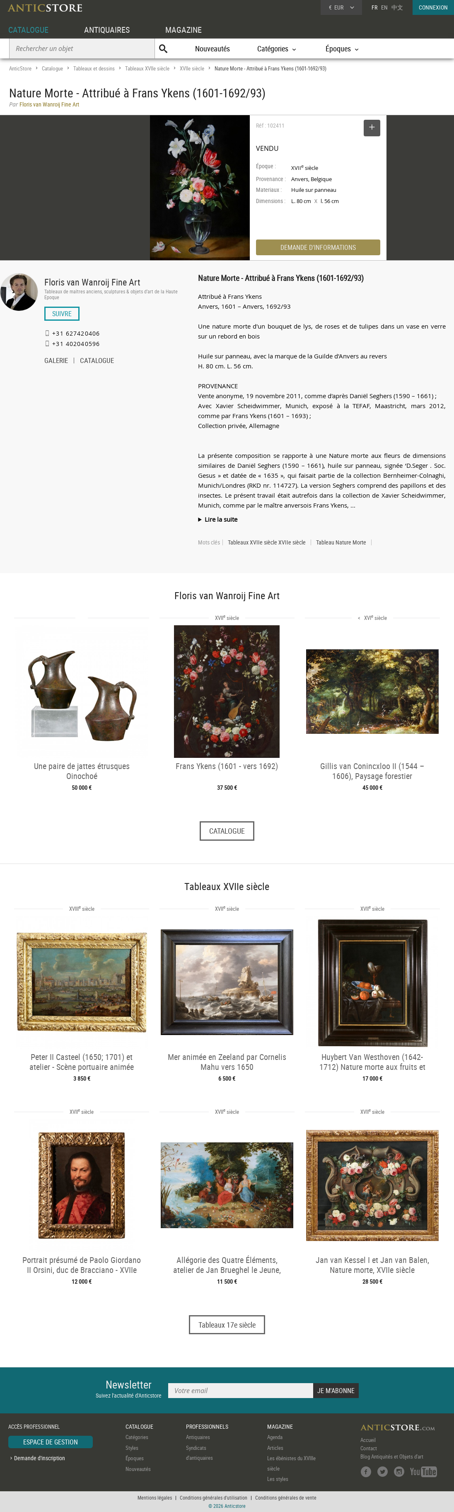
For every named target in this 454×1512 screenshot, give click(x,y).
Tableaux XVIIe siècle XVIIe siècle (267, 542)
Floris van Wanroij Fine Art (92, 282)
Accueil (368, 1440)
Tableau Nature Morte (341, 542)
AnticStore (20, 68)
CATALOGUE (28, 29)
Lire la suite (221, 519)
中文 (397, 7)
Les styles (277, 1479)
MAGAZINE (183, 29)
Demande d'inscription (39, 1458)
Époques (135, 1458)
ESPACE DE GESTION (50, 1442)
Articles (275, 1448)
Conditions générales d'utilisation (213, 1497)
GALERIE (56, 361)
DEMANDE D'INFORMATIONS (318, 247)
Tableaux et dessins (94, 68)
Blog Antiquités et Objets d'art (391, 1456)
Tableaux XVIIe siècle (147, 68)
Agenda (275, 1437)
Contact (368, 1448)
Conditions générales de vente (285, 1497)
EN (384, 7)
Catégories (137, 1437)
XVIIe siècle (192, 68)
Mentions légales (155, 1497)
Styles (132, 1448)
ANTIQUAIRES (107, 29)
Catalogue (52, 68)
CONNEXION (433, 7)
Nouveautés (212, 48)
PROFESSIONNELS (207, 1426)
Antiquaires (198, 1437)
